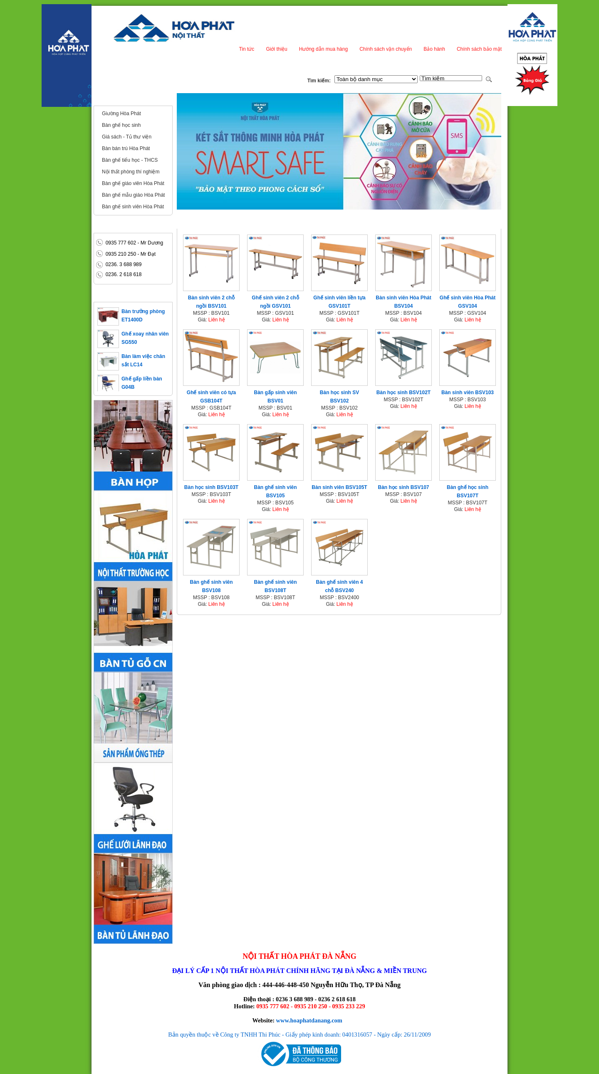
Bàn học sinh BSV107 (403, 487)
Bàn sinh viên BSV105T (339, 487)
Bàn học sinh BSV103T (211, 487)
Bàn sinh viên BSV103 (467, 392)
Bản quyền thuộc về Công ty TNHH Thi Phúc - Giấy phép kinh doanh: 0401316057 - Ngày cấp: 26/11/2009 (299, 1034)
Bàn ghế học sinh (121, 125)
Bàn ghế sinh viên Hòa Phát (133, 207)
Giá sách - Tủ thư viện (126, 137)
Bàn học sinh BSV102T (403, 392)
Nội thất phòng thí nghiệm (130, 172)
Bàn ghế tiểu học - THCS (130, 160)
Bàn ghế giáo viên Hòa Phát (133, 183)
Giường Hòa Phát (121, 113)
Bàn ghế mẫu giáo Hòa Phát (133, 195)
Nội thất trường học (123, 99)
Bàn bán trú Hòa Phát (126, 148)
